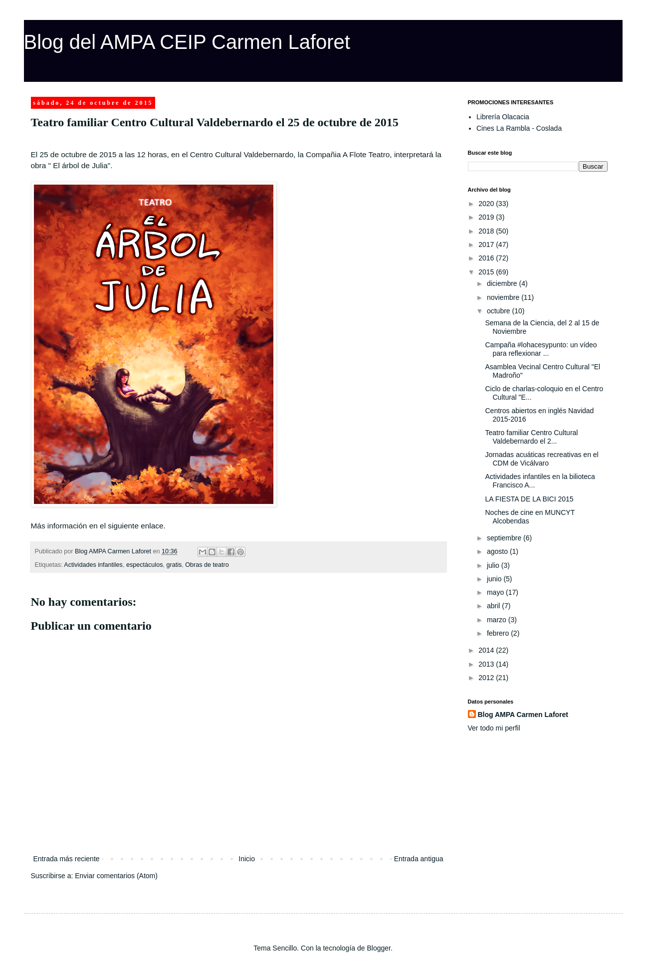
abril (494, 606)
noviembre (504, 297)
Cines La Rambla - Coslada (519, 128)
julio (494, 565)
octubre (499, 311)
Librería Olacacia (502, 117)
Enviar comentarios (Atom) (116, 876)
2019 (487, 217)
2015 (487, 272)
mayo (496, 592)
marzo (497, 620)
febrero (499, 633)
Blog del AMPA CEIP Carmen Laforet (187, 42)
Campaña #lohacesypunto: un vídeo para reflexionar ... (541, 349)
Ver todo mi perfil (494, 728)
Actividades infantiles (93, 564)
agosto (498, 551)
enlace (152, 525)
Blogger (378, 948)
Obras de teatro (207, 564)
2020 (487, 204)
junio (495, 579)
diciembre (503, 283)
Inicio (246, 859)
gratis (174, 564)
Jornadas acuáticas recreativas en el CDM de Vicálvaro (541, 459)
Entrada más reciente (66, 859)
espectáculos (144, 564)
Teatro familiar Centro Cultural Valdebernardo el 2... (531, 437)
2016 (487, 258)
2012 (487, 678)
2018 (487, 231)
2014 (487, 650)
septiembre (505, 538)
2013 (487, 664)
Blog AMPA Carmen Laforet (523, 715)
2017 (487, 244)
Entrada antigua (418, 859)
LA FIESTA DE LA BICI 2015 (529, 499)
